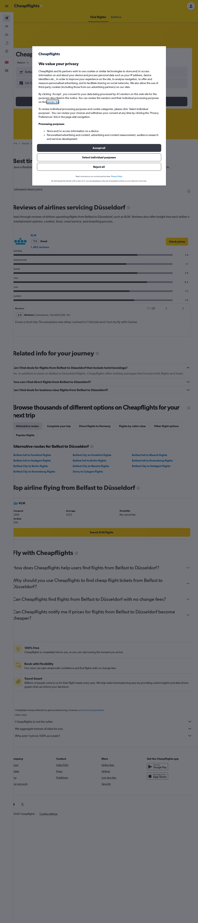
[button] (99, 148)
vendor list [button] (53, 101)
